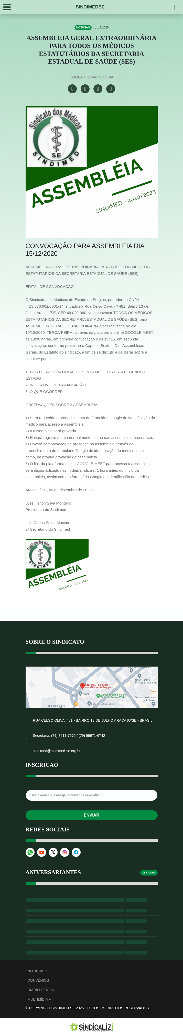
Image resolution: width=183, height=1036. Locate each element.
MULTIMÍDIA (38, 999)
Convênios (38, 980)
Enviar (91, 815)
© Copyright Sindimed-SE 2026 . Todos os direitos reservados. (88, 1008)
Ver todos (149, 872)
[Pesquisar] (175, 7)
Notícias (36, 971)
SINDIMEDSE (90, 6)
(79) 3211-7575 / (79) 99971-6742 (78, 735)
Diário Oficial (41, 990)
